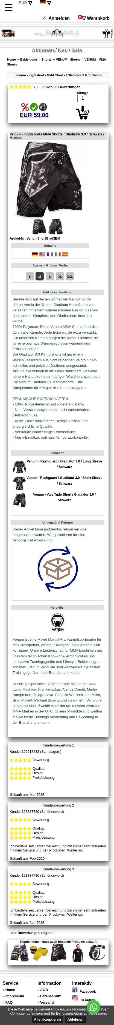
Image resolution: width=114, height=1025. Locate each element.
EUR (23, 3)
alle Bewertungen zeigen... (32, 933)
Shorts (46, 59)
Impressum (14, 996)
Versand (47, 1002)
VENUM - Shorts (68, 59)
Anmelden (56, 18)
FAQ (9, 1002)
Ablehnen (75, 1019)
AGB (44, 990)
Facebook (84, 991)
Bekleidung (28, 59)
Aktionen (43, 50)
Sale (76, 50)
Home (11, 59)
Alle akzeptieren (47, 1019)
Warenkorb (94, 18)
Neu (63, 50)
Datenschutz (50, 996)
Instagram (84, 999)
